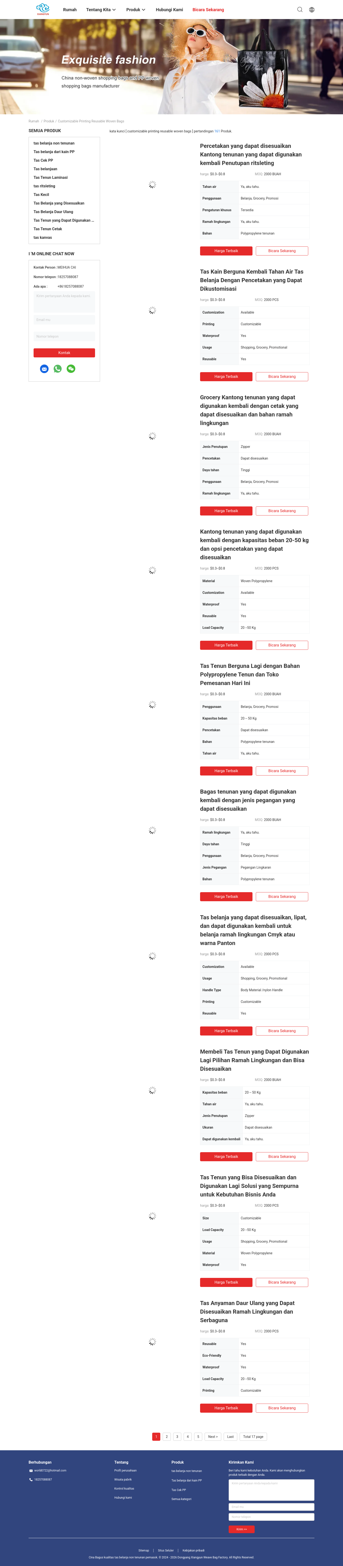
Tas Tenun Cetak (48, 229)
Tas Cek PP (43, 160)
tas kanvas (43, 237)
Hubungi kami (123, 1497)
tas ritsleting (44, 186)
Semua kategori (182, 1499)
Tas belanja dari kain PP (54, 152)
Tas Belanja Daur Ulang (53, 212)
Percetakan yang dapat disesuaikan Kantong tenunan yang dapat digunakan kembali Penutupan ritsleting (251, 154)
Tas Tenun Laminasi (51, 177)
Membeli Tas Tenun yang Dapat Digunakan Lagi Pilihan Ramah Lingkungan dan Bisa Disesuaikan (254, 1060)
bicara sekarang (282, 251)
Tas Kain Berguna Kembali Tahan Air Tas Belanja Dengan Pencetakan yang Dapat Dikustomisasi (251, 280)
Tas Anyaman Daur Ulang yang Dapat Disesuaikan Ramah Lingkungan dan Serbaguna (247, 1312)
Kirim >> (242, 1529)
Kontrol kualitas (124, 1488)
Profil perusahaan (125, 1470)
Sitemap (144, 1550)
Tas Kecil (41, 194)
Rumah (34, 121)
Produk (49, 121)
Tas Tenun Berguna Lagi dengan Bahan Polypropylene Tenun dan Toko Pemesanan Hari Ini (250, 674)
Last (230, 1437)
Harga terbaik (226, 251)
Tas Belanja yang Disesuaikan (59, 203)
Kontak (64, 352)
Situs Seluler (166, 1550)
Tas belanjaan (45, 169)
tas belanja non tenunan (54, 143)
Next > (213, 1437)
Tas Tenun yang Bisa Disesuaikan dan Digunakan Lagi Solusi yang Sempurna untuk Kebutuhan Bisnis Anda (249, 1186)
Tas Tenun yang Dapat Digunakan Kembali (64, 220)
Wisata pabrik (123, 1479)
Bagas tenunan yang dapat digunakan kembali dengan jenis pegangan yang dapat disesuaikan (248, 800)
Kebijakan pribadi (194, 1550)
